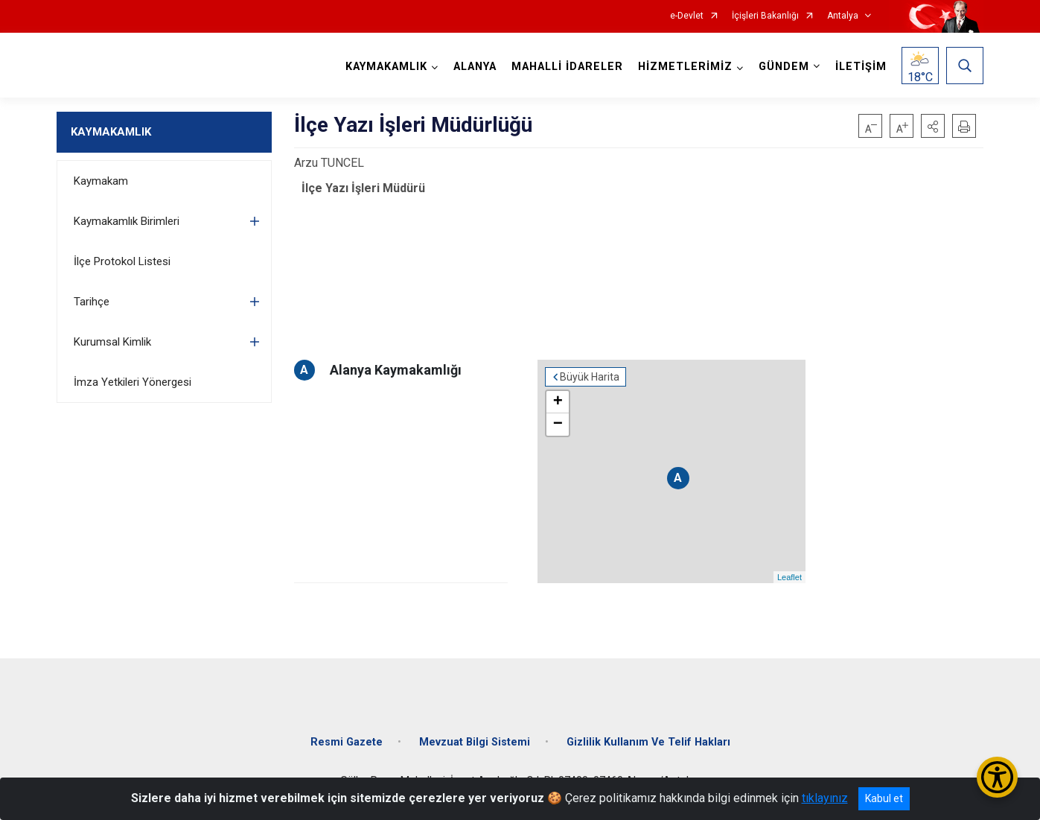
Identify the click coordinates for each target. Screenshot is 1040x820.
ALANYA (475, 66)
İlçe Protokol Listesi (122, 261)
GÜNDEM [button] (784, 66)
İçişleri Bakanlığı (765, 16)
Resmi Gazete (346, 742)
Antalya (842, 16)
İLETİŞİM (861, 66)
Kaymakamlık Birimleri (126, 221)
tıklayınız (825, 798)
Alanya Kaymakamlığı (396, 370)
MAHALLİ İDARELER (567, 66)
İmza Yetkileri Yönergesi (132, 382)
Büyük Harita (589, 377)
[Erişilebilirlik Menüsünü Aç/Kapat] (997, 777)
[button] (933, 126)
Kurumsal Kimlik (112, 342)
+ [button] (558, 402)
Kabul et (884, 798)
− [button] (558, 424)
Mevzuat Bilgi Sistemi (474, 742)
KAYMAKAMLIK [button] (386, 66)
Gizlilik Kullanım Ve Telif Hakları (648, 742)
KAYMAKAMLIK (111, 132)
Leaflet (789, 577)
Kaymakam (101, 181)
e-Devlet (687, 16)
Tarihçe (91, 301)
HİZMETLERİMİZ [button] (685, 66)
